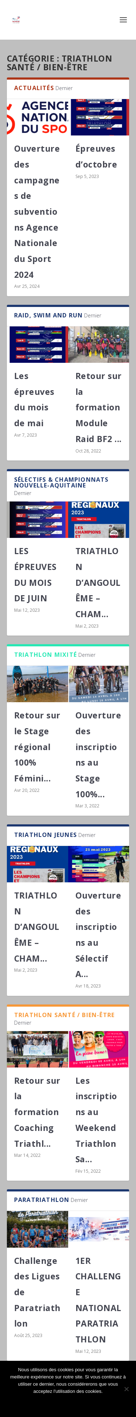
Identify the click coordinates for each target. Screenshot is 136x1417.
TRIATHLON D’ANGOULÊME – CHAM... (98, 582)
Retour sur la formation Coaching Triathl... (37, 1112)
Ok (68, 1403)
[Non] (126, 1389)
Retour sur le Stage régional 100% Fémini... (37, 746)
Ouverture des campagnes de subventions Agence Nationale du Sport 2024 (37, 211)
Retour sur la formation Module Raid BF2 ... (98, 407)
